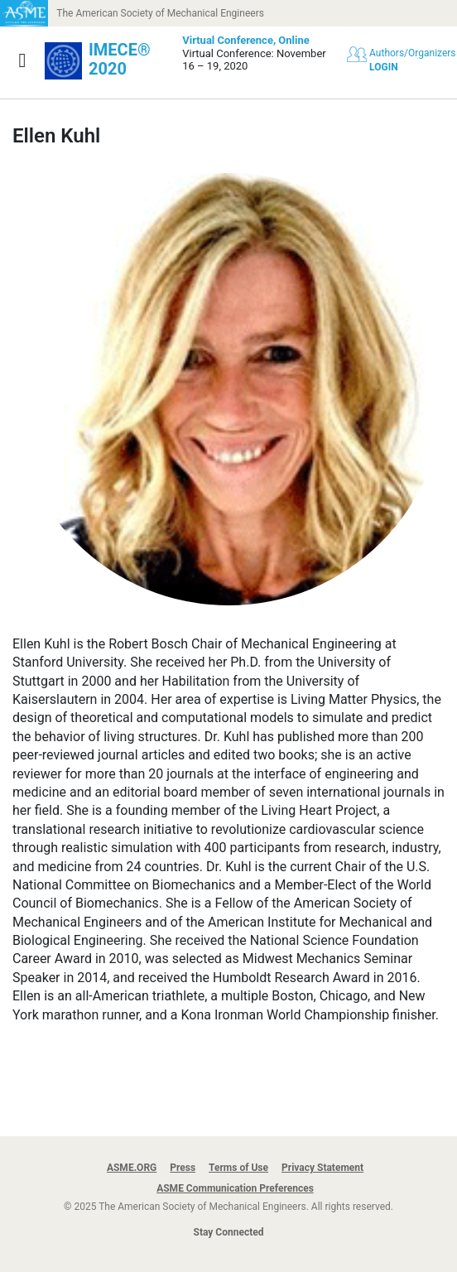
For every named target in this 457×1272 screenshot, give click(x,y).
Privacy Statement (322, 1167)
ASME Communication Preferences (235, 1188)
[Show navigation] (22, 60)
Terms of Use (238, 1167)
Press (182, 1167)
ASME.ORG (131, 1167)
